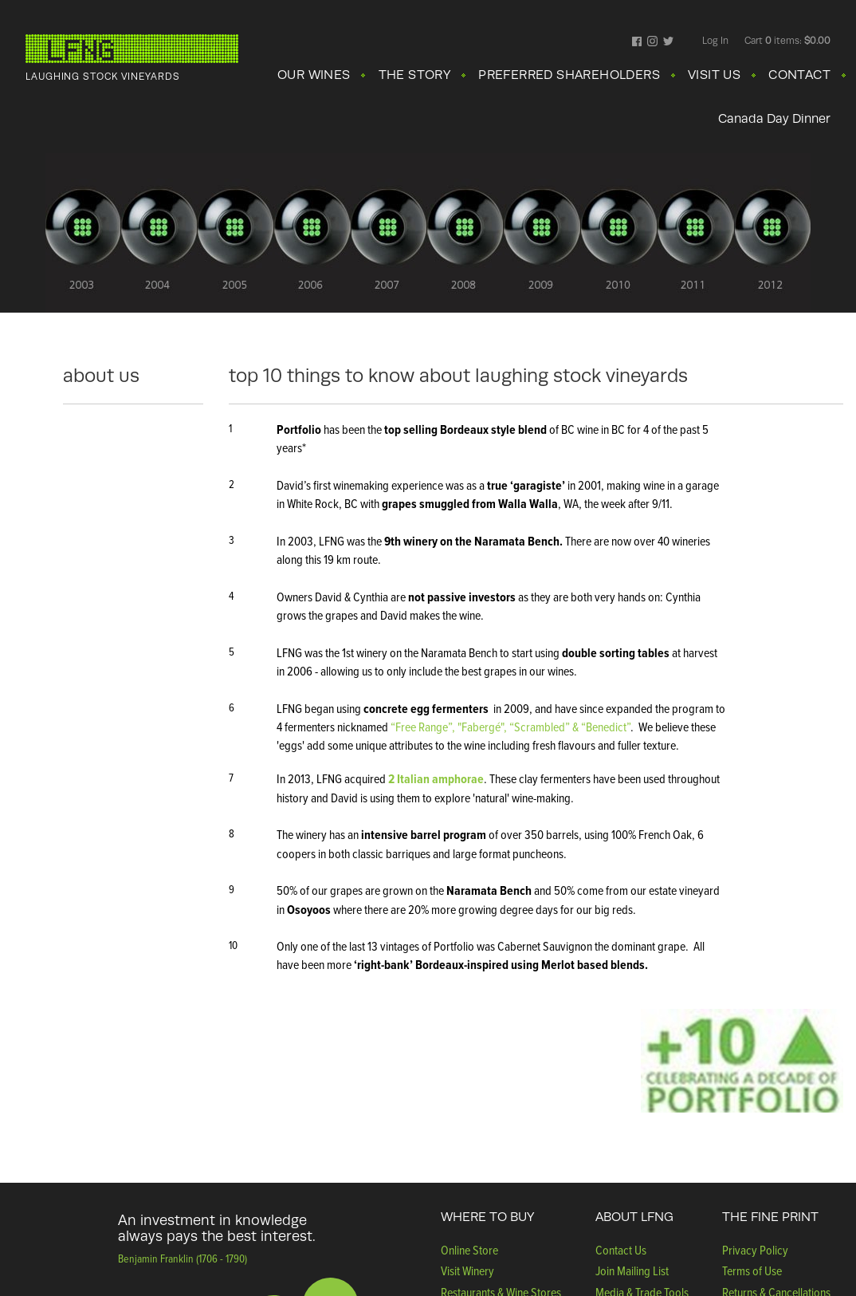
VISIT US (714, 75)
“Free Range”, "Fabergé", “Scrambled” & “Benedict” (510, 726)
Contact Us (620, 1250)
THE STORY (415, 75)
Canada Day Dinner (774, 119)
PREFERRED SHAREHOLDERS (569, 75)
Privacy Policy (755, 1250)
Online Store (469, 1250)
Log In (715, 40)
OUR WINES (314, 75)
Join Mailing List (632, 1270)
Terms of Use (752, 1270)
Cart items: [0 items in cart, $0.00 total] (787, 40)
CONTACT (799, 75)
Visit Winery (467, 1270)
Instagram (652, 42)
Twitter (668, 42)
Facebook (637, 42)
